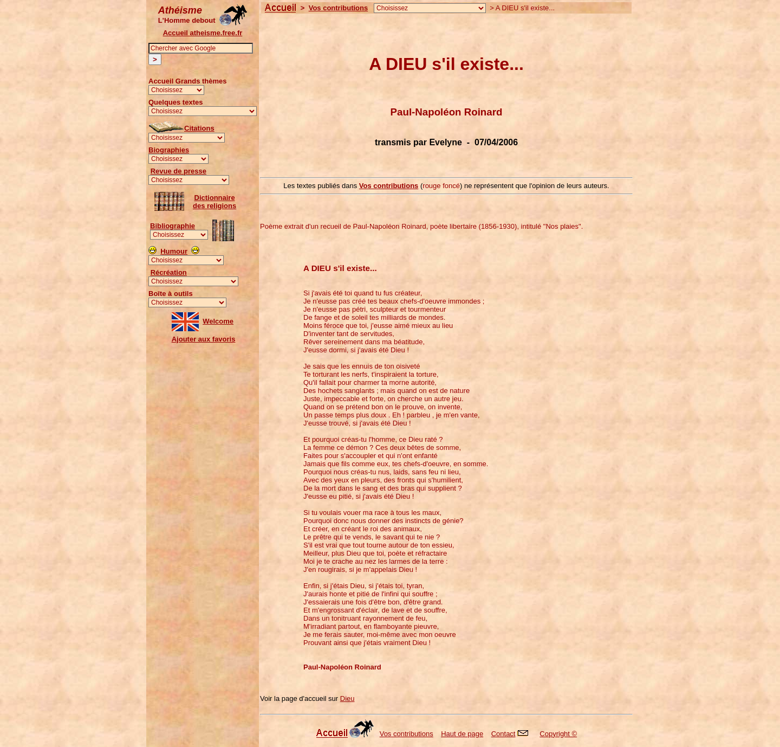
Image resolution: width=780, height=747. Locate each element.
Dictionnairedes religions (214, 202)
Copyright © (558, 734)
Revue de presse (178, 171)
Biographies (168, 150)
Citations (199, 128)
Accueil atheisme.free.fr (203, 33)
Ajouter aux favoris (204, 339)
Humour (173, 251)
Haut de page (462, 734)
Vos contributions (338, 8)
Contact (512, 734)
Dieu (347, 698)
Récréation (169, 272)
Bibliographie (172, 226)
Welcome (218, 321)
